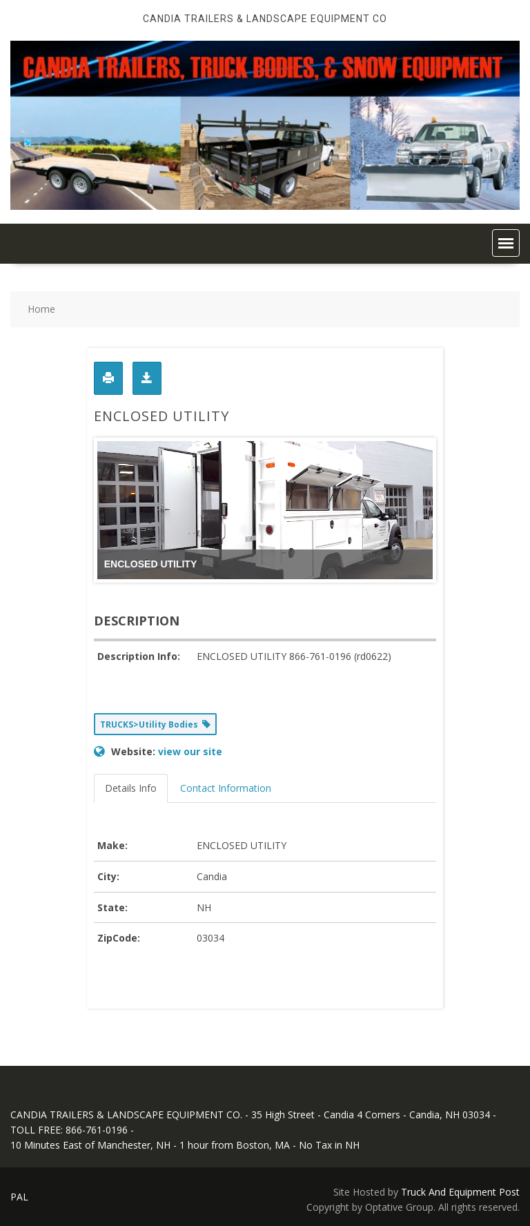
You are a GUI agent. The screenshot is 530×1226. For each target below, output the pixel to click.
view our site (190, 751)
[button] (506, 243)
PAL (19, 1196)
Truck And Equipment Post (460, 1191)
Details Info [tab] (131, 788)
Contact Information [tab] (225, 788)
